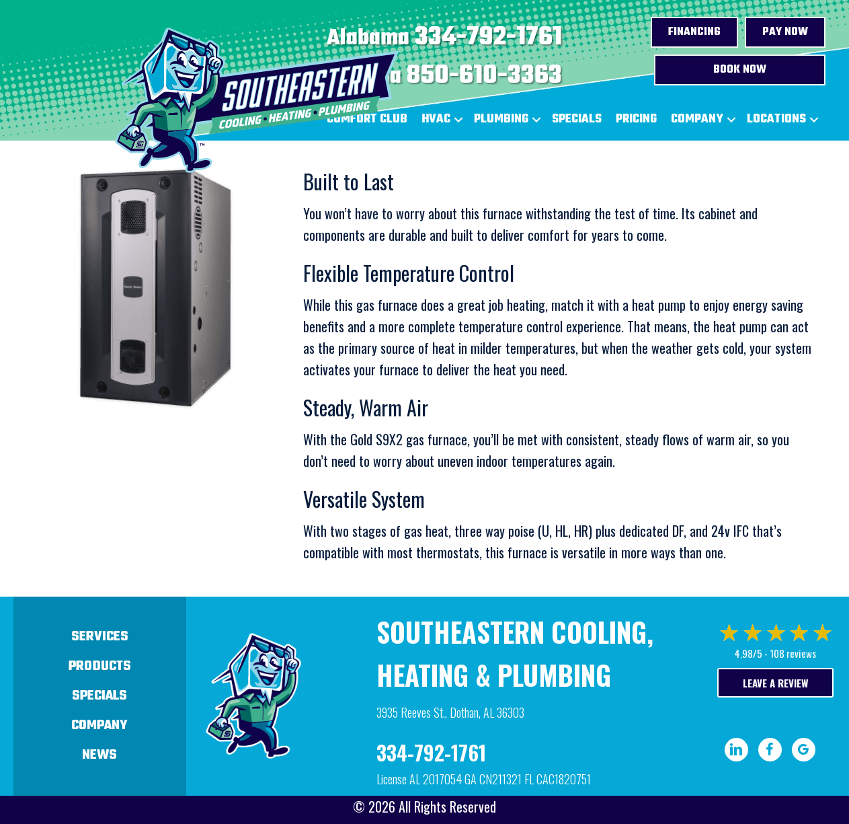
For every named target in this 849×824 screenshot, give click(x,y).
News (99, 755)
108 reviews (793, 653)
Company (697, 119)
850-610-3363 (484, 76)
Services (99, 636)
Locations (776, 119)
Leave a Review (775, 682)
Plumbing (501, 119)
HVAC (435, 119)
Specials (577, 119)
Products (100, 666)
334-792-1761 (488, 37)
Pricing (636, 119)
